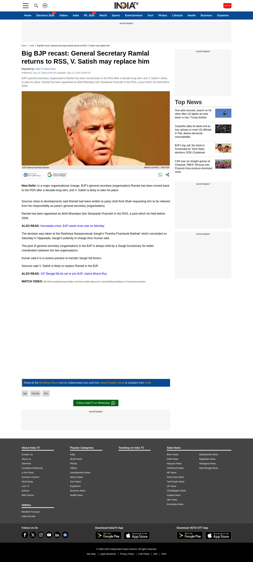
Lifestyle (177, 15)
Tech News (75, 481)
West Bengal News (208, 468)
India (76, 15)
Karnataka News (175, 504)
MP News (172, 472)
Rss (46, 393)
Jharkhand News (175, 468)
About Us (26, 459)
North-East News (175, 477)
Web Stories (28, 495)
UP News (171, 486)
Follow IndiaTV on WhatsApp (95, 403)
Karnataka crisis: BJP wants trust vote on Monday (72, 225)
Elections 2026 (45, 15)
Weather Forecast (31, 511)
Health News (76, 495)
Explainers (75, 486)
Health (192, 15)
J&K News (172, 499)
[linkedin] (57, 535)
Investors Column (30, 477)
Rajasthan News (207, 459)
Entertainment (133, 15)
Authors (25, 490)
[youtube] (49, 535)
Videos (63, 15)
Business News (78, 490)
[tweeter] (33, 535)
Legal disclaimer (108, 554)
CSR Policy (144, 554)
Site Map (91, 554)
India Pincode (28, 516)
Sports (116, 15)
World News (76, 459)
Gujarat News (174, 495)
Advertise (26, 463)
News (24, 46)
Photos (162, 15)
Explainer (223, 15)
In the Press (28, 472)
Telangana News (207, 463)
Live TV (25, 486)
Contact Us (27, 454)
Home (27, 15)
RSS (164, 554)
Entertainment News (80, 472)
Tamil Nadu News (175, 481)
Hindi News (27, 481)
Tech (150, 15)
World (103, 15)
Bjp (25, 393)
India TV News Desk (45, 69)
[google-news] (65, 535)
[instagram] (41, 535)
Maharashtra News (208, 454)
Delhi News (172, 459)
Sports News (76, 477)
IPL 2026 (89, 15)
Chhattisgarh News (176, 490)
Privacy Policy (127, 554)
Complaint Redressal (32, 468)
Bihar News (172, 454)
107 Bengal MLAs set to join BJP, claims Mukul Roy (73, 273)
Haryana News (174, 463)
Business (206, 15)
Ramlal (35, 393)
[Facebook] (25, 535)
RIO (156, 554)
